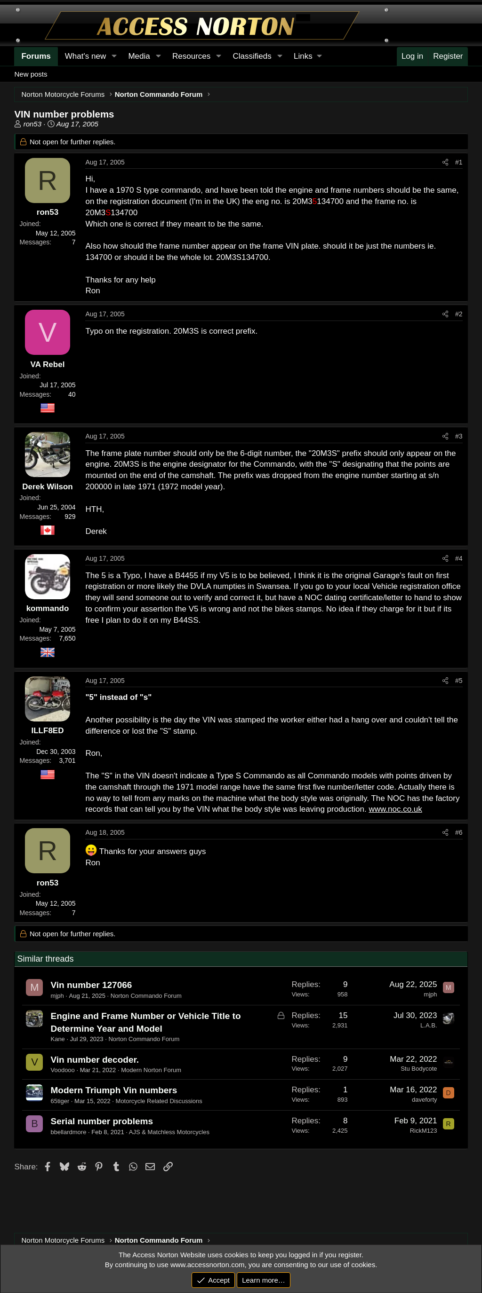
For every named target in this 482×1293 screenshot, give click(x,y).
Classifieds (252, 56)
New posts (30, 74)
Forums (35, 56)
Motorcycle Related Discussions (159, 1101)
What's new (85, 56)
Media (139, 56)
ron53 (32, 124)
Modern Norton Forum (151, 1070)
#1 (459, 162)
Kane (57, 1038)
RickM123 (423, 1130)
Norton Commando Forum (146, 995)
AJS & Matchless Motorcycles (169, 1132)
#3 (459, 436)
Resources (191, 56)
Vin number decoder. (94, 1060)
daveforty (424, 1099)
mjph (57, 995)
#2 (459, 314)
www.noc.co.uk (395, 809)
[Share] (445, 163)
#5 (459, 680)
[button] (308, 56)
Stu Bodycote (419, 1068)
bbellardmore (68, 1132)
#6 (459, 832)
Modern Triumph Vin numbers (113, 1090)
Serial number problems (101, 1121)
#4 (459, 558)
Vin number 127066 (91, 985)
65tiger (59, 1101)
